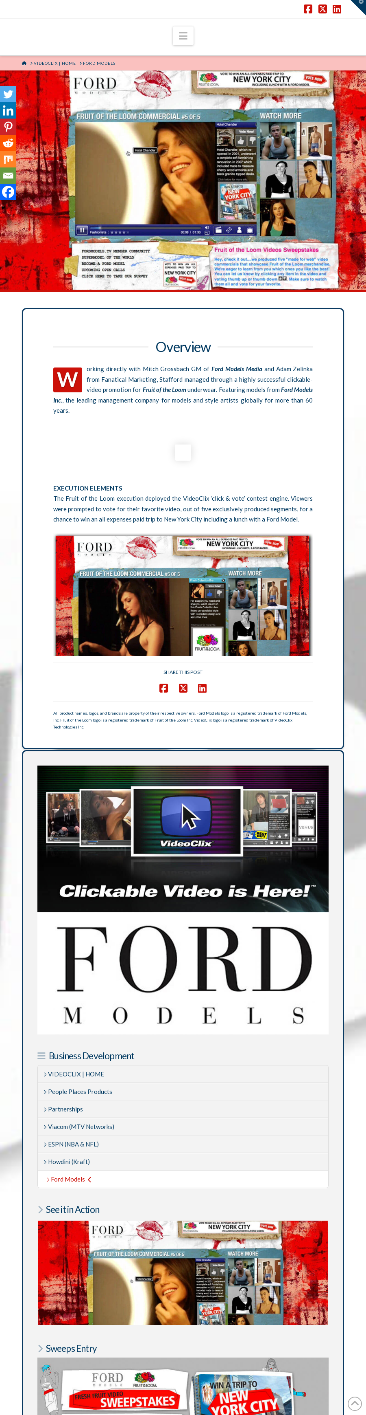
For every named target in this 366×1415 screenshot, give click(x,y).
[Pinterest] (8, 127)
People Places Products (78, 1030)
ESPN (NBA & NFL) (71, 1082)
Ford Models (69, 1117)
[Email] (8, 175)
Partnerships (63, 1047)
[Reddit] (8, 143)
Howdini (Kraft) (66, 1100)
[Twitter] (8, 94)
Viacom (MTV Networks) (79, 1065)
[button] (183, 35)
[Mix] (8, 159)
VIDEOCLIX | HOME (74, 1012)
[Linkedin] (8, 110)
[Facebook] (8, 192)
